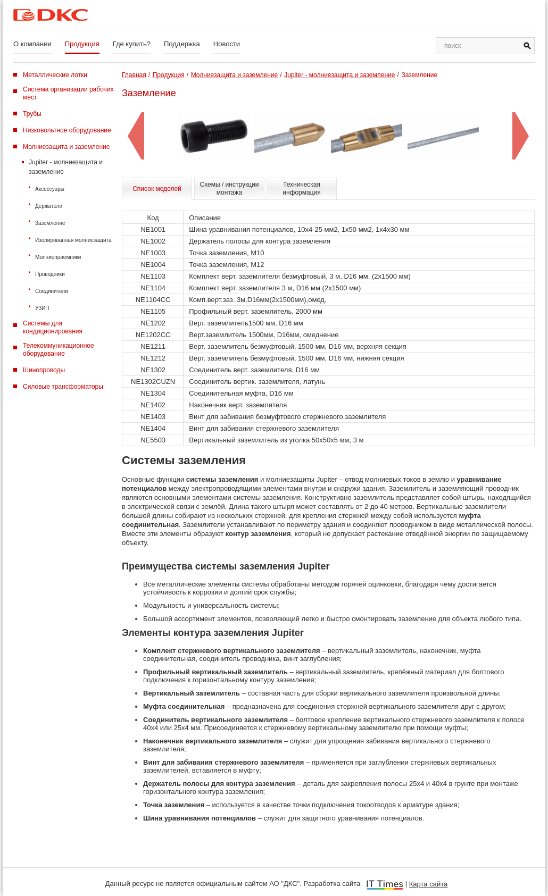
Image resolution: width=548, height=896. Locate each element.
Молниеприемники (58, 257)
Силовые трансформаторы (63, 386)
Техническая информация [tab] (302, 188)
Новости (226, 44)
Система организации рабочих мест (68, 93)
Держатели (48, 206)
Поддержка (182, 44)
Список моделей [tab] (156, 188)
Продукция (82, 44)
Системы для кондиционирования (52, 327)
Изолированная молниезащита (73, 240)
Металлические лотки (55, 75)
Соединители (51, 291)
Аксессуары (49, 189)
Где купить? (132, 44)
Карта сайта (428, 884)
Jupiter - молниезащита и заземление (66, 166)
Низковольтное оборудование (67, 130)
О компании (32, 44)
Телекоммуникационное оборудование (58, 349)
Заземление (50, 223)
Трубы (32, 114)
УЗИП (42, 308)
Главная (134, 75)
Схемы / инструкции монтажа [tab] (229, 188)
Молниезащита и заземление (66, 146)
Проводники (50, 274)
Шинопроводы (44, 370)
